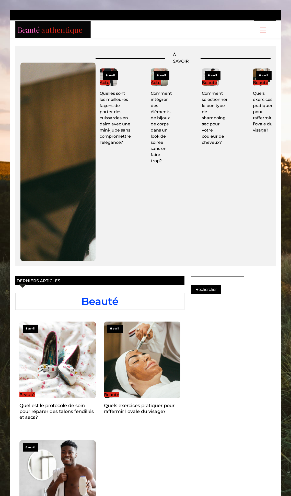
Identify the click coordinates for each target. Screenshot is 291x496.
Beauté (209, 82)
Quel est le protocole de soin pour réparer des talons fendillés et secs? (56, 411)
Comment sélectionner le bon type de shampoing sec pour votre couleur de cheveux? (215, 118)
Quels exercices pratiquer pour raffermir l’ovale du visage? (263, 112)
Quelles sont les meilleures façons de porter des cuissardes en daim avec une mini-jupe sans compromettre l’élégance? (115, 118)
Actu (105, 82)
